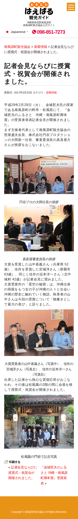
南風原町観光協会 (39, 11)
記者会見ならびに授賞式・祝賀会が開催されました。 (22, 472)
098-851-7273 (51, 32)
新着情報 (51, 92)
